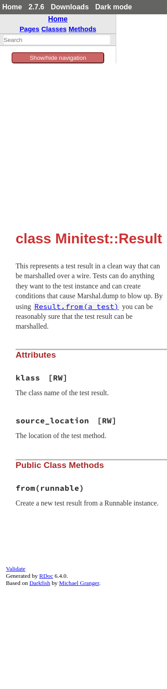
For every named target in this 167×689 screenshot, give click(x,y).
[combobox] (57, 39)
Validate (15, 568)
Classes (54, 29)
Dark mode (113, 7)
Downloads (70, 7)
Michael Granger (79, 583)
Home (12, 7)
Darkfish (39, 583)
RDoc (46, 575)
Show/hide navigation (58, 57)
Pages (30, 29)
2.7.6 (37, 7)
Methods (82, 29)
